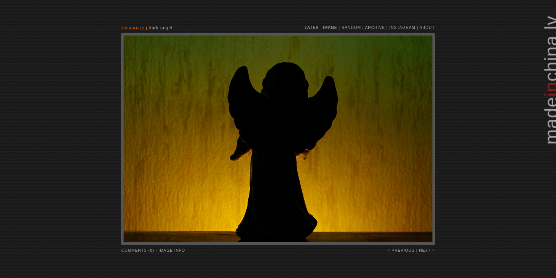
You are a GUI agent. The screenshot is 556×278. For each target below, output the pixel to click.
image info (172, 250)
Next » (427, 250)
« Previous (401, 250)
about (427, 27)
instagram (402, 27)
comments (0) (137, 250)
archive (375, 27)
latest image (321, 27)
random (351, 27)
